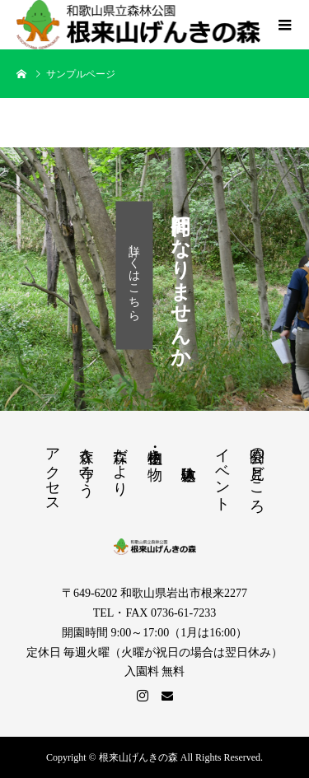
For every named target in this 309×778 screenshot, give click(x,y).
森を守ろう (86, 464)
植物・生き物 (155, 447)
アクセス (52, 471)
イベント (222, 471)
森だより (120, 463)
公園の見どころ (257, 472)
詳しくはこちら (135, 274)
